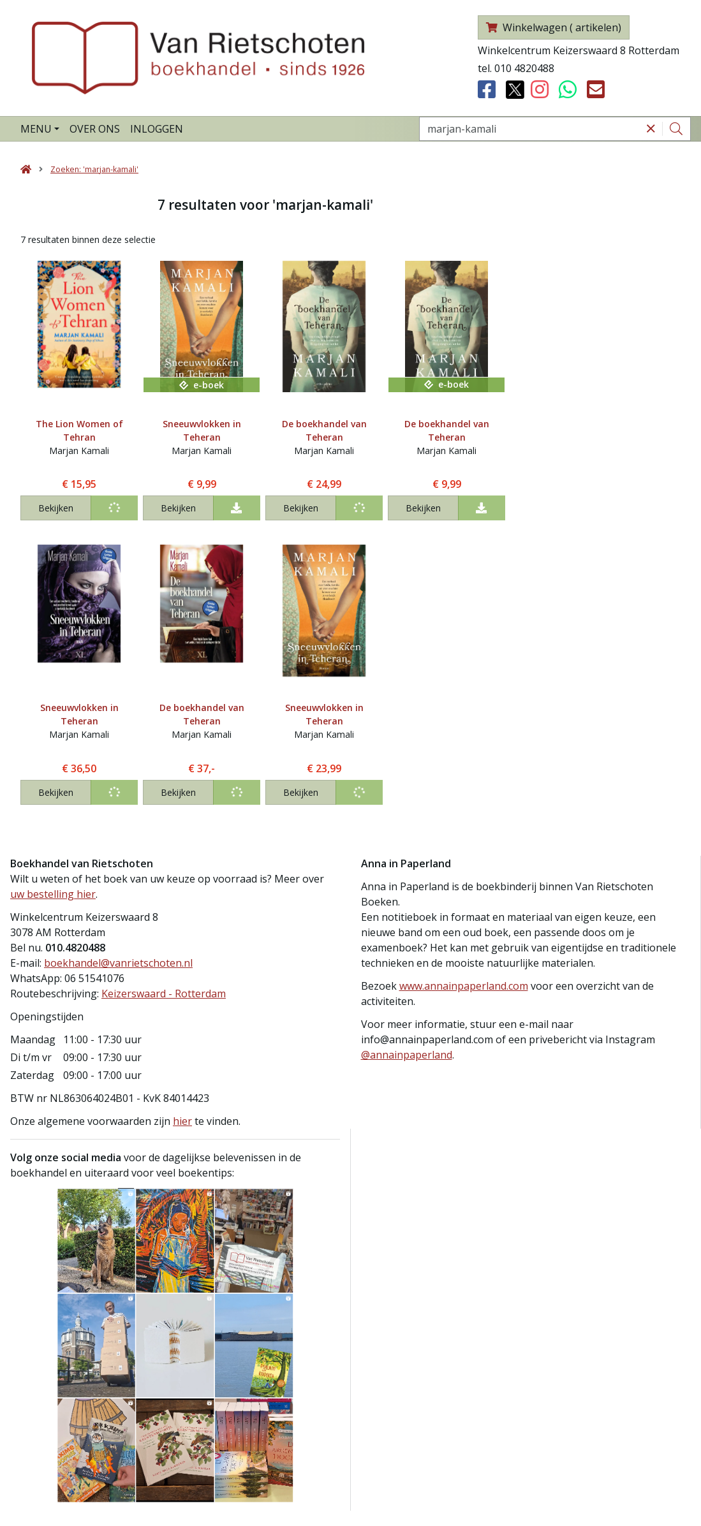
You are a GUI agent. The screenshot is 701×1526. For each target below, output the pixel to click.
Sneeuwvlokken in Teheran (202, 430)
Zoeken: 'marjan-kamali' (94, 169)
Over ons (95, 129)
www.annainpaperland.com (463, 986)
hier (182, 1121)
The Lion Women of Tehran (79, 430)
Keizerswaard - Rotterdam (163, 994)
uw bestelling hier (53, 894)
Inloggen (156, 129)
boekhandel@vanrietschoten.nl (118, 963)
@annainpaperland (406, 1055)
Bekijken (55, 508)
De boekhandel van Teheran (324, 430)
